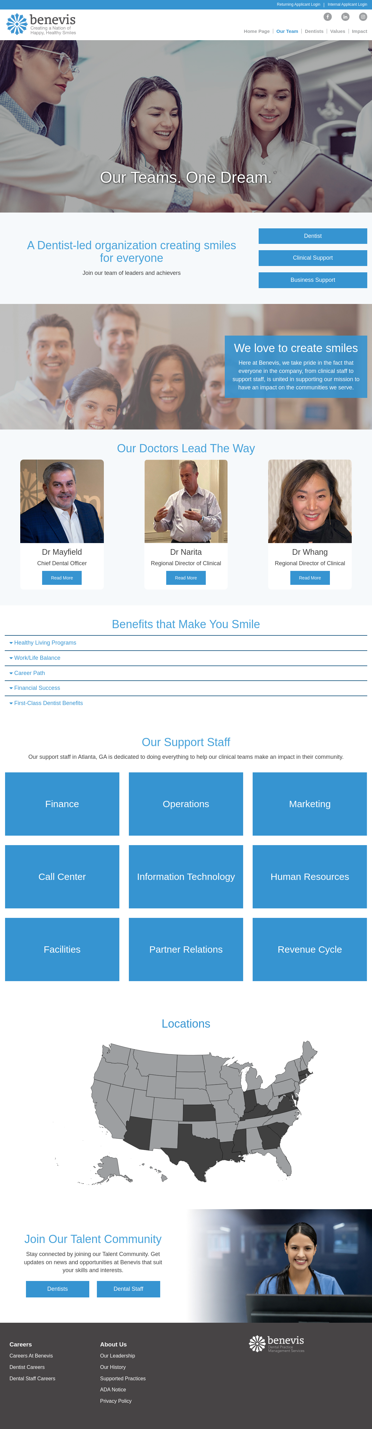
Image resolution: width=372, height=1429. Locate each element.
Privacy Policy (116, 1401)
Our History (113, 1367)
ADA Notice (113, 1389)
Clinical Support (313, 258)
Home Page (257, 31)
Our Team (287, 31)
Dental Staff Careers (32, 1378)
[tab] (186, 643)
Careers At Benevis (31, 1355)
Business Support (313, 280)
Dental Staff (128, 1289)
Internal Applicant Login (347, 4)
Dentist (313, 236)
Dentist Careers (27, 1367)
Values (337, 31)
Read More (62, 577)
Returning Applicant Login (298, 4)
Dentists (314, 31)
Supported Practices (123, 1378)
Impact (359, 31)
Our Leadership (117, 1355)
